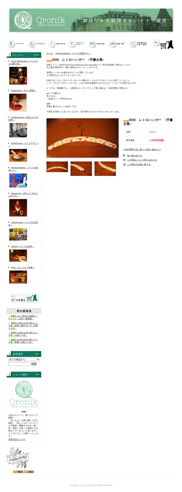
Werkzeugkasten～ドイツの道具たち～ (23, 177)
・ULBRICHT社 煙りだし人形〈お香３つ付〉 (23, 334)
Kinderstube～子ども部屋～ (23, 100)
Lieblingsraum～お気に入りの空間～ (23, 127)
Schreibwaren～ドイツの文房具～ (23, 231)
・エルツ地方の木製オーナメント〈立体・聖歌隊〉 (23, 317)
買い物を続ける (134, 155)
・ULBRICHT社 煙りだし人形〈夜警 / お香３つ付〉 (23, 341)
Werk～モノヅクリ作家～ (23, 275)
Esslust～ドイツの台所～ (23, 254)
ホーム (49, 53)
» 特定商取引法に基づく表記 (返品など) (142, 149)
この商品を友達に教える (139, 164)
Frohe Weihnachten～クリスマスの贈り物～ (23, 72)
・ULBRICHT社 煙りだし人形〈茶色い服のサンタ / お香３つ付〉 (23, 326)
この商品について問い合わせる (142, 160)
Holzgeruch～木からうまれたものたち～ (23, 204)
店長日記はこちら (16, 439)
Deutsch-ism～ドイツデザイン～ (23, 152)
